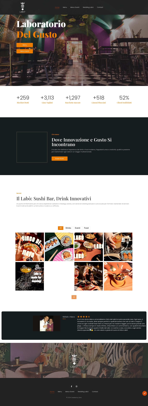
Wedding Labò (88, 7)
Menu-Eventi (74, 7)
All (74, 297)
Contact (100, 7)
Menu (65, 7)
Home (57, 7)
